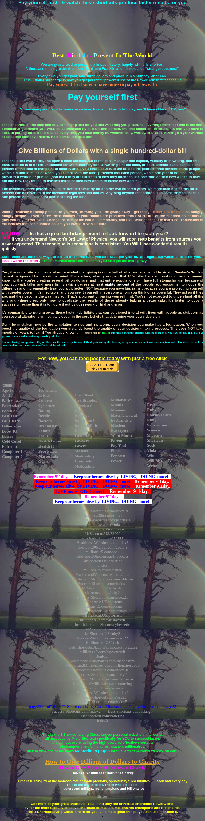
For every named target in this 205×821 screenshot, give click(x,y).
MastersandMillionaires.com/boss (103, 574)
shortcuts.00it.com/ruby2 (102, 515)
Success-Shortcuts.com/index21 (102, 597)
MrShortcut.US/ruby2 (102, 633)
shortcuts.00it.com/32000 (102, 538)
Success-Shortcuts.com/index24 (77, 711)
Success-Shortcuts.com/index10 (102, 670)
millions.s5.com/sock (102, 552)
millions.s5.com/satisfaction (102, 620)
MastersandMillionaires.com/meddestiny (102, 661)
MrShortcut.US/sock (102, 643)
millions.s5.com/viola (102, 524)
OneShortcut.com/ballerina (102, 716)
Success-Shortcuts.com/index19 (102, 511)
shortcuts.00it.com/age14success (102, 556)
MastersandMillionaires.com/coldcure (102, 579)
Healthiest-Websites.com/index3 (102, 543)
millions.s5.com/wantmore (102, 529)
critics (103, 565)
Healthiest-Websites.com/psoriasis (102, 520)
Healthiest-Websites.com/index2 (102, 693)
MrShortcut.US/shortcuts (102, 602)
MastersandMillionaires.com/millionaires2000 (102, 665)
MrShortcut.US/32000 (102, 533)
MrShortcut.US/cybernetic (102, 688)
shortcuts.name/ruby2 (102, 593)
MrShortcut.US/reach (102, 629)
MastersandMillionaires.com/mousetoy (102, 679)
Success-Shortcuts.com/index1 (102, 583)
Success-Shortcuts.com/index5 (102, 702)
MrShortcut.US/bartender (102, 588)
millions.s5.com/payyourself (102, 652)
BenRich (103, 656)
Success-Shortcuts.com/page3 (103, 697)
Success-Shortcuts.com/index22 (102, 638)
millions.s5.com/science (102, 570)
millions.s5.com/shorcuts (102, 606)
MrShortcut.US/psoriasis (103, 615)
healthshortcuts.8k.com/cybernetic (102, 624)
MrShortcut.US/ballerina (103, 561)
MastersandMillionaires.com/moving (102, 683)
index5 (102, 720)
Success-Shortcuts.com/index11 (102, 674)
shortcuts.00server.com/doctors (103, 547)
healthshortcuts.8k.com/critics (102, 611)
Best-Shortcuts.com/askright (130, 711)
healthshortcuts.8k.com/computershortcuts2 (102, 647)
